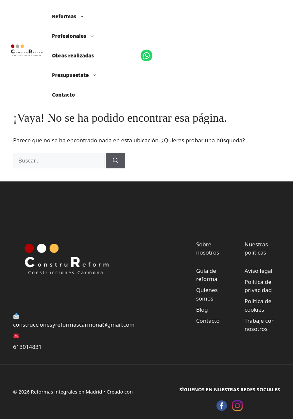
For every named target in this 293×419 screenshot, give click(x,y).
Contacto (63, 94)
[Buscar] (115, 160)
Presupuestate (77, 75)
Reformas (71, 16)
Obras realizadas (73, 55)
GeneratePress (151, 391)
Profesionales (76, 36)
